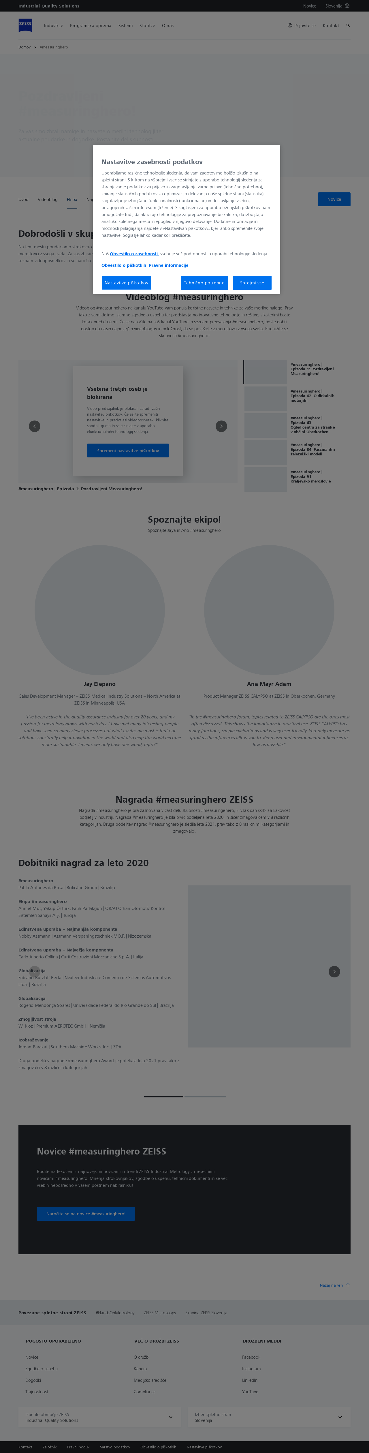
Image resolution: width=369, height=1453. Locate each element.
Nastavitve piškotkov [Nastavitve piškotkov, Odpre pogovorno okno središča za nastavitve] (126, 282)
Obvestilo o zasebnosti (134, 253)
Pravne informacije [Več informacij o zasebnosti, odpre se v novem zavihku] (169, 265)
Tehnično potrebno (204, 282)
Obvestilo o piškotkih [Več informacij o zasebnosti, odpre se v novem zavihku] (123, 265)
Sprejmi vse (252, 282)
